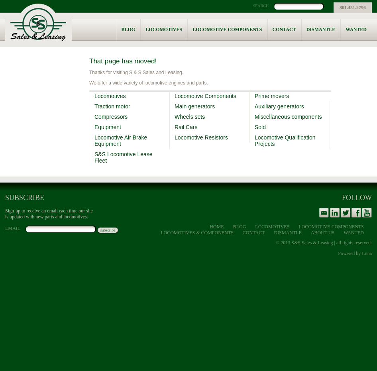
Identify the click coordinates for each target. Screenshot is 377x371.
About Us (322, 233)
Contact (284, 29)
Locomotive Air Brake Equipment (120, 140)
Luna (367, 253)
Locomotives (163, 29)
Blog (128, 29)
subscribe (108, 230)
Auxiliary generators (279, 106)
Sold (260, 127)
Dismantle (321, 29)
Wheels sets (190, 117)
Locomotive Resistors (201, 137)
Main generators (195, 106)
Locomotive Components (227, 29)
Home (217, 227)
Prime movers (272, 96)
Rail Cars (186, 127)
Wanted (356, 29)
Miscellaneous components (288, 117)
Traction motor (112, 106)
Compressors (111, 117)
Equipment (107, 127)
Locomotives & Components (197, 233)
